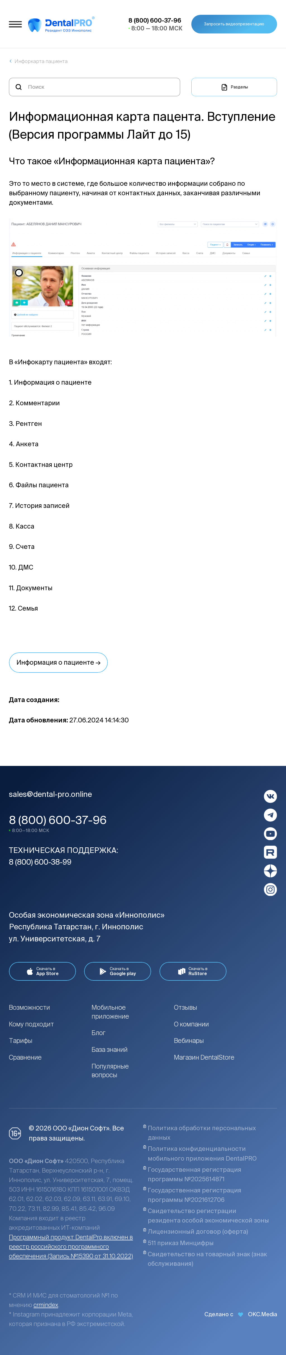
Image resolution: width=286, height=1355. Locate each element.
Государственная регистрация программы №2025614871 (192, 1174)
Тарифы (20, 1040)
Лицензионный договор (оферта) (195, 1231)
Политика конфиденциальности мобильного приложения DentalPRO (200, 1153)
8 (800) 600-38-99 (40, 862)
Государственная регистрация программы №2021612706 (192, 1195)
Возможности (29, 1007)
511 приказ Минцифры (178, 1243)
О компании (191, 1024)
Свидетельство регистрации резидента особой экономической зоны (206, 1215)
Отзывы (185, 1007)
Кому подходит (31, 1024)
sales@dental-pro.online (50, 794)
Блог (99, 1032)
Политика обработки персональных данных (199, 1133)
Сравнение (25, 1057)
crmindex (46, 1304)
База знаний (110, 1049)
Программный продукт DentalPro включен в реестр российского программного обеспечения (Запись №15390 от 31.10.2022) (71, 1246)
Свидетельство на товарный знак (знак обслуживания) (205, 1259)
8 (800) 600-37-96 (58, 820)
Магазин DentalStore (204, 1057)
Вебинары (189, 1040)
